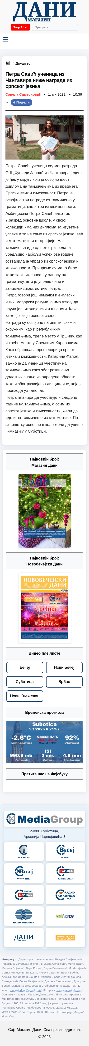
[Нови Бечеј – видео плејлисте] (64, 667)
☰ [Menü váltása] (5, 40)
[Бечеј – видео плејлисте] (24, 667)
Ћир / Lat (20, 27)
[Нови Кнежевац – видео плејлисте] (24, 696)
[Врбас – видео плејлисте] (64, 682)
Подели (21, 102)
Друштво (22, 63)
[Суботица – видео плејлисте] (24, 682)
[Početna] (44, 11)
